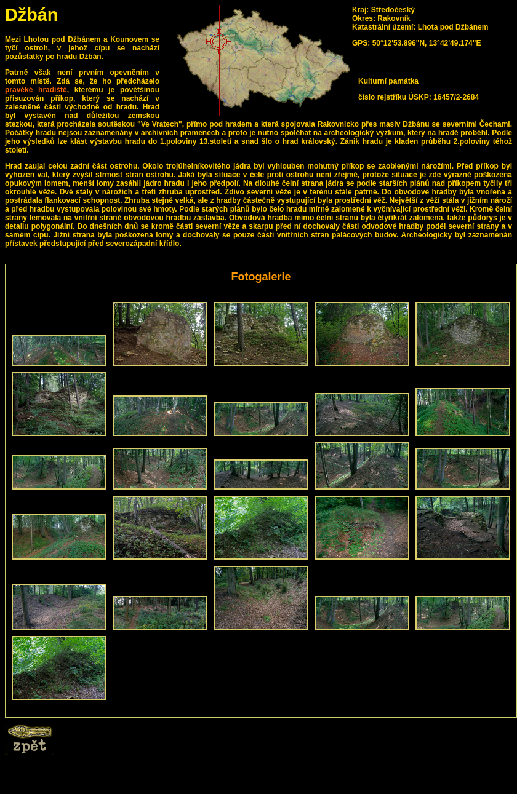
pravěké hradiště (36, 89)
